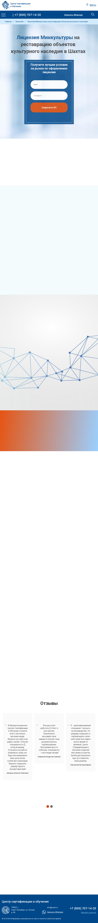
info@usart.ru (52, 908)
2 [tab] (51, 806)
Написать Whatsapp (73, 15)
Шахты (93, 5)
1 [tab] (47, 806)
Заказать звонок (88, 912)
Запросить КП (49, 108)
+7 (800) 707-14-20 (28, 15)
